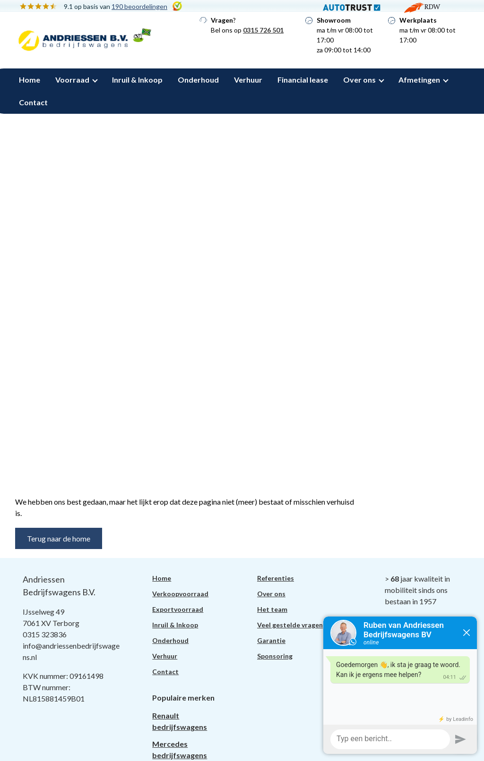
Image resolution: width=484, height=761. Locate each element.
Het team (272, 609)
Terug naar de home (58, 538)
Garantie (271, 640)
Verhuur (248, 79)
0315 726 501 (263, 30)
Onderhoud (198, 79)
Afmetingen (419, 79)
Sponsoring (275, 656)
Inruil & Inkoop (137, 79)
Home (29, 79)
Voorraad (72, 79)
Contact (33, 102)
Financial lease (302, 79)
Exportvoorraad (177, 609)
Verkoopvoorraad (180, 594)
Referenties (275, 578)
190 (139, 6)
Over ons (359, 79)
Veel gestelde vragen (290, 625)
